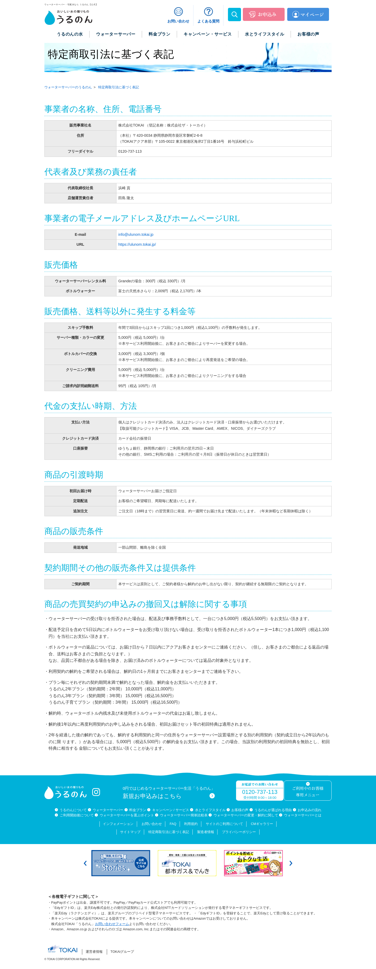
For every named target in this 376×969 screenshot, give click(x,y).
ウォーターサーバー (108, 810)
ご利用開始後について (77, 815)
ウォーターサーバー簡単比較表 (184, 815)
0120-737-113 (259, 792)
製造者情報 (205, 832)
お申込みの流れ (309, 810)
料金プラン (137, 810)
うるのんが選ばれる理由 (273, 810)
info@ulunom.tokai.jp (136, 234)
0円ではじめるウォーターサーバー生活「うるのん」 (169, 792)
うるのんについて (73, 810)
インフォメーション (118, 824)
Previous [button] (85, 863)
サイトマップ (130, 832)
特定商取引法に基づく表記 (168, 832)
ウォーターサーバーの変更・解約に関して (246, 815)
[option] (122, 863)
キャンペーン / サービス (170, 810)
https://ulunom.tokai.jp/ (137, 244)
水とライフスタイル (210, 810)
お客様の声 (239, 810)
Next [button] (290, 863)
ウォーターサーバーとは (302, 815)
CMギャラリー (262, 824)
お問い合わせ (152, 824)
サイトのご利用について (224, 824)
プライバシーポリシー (239, 832)
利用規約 (191, 824)
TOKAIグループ (122, 952)
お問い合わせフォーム (112, 924)
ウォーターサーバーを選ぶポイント (127, 815)
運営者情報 (94, 952)
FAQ (173, 824)
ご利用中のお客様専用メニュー (307, 792)
